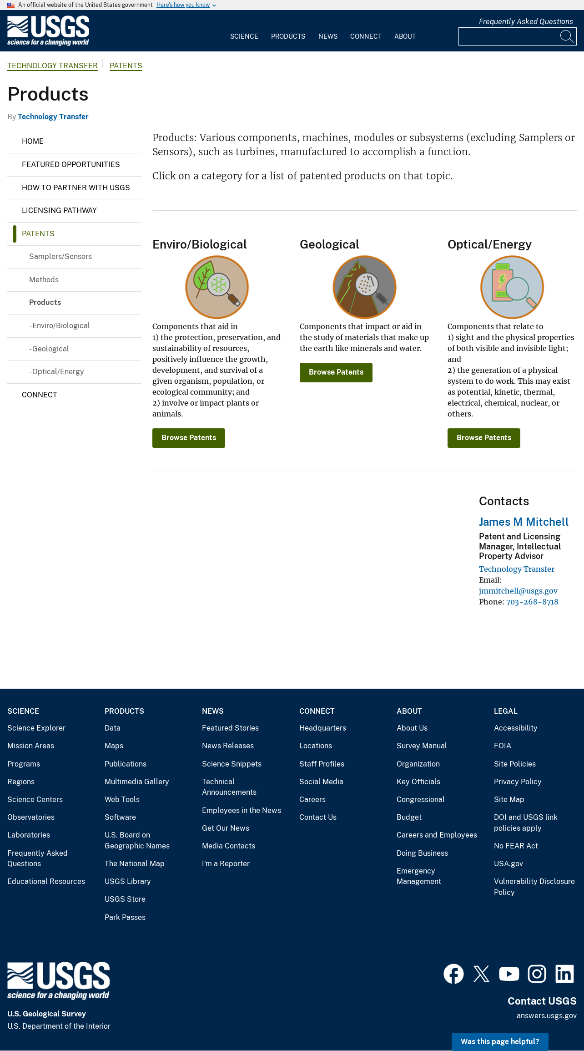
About (405, 36)
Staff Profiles (321, 764)
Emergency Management (419, 876)
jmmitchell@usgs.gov (518, 590)
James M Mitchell (524, 521)
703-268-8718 (532, 601)
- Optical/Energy (56, 371)
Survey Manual (422, 745)
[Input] (517, 36)
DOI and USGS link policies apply (526, 823)
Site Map (509, 799)
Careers (312, 799)
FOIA (502, 745)
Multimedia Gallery (137, 781)
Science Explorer (36, 728)
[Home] (48, 44)
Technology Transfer (52, 65)
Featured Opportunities (71, 164)
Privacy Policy (518, 781)
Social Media (321, 781)
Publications (125, 764)
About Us (412, 728)
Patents (126, 65)
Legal (506, 711)
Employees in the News (241, 810)
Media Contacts (228, 846)
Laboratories (28, 835)
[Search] (568, 36)
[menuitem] (244, 30)
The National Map (135, 863)
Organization (418, 764)
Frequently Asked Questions (526, 21)
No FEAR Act (516, 846)
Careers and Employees (437, 835)
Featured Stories (230, 728)
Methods (44, 279)
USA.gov (508, 863)
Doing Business (422, 853)
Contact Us (318, 817)
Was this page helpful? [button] (500, 1041)
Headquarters (322, 728)
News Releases (228, 745)
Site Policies (515, 764)
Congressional (421, 799)
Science (244, 36)
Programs (23, 764)
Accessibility (516, 728)
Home (33, 141)
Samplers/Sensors (60, 256)
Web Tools (122, 799)
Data (113, 728)
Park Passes (125, 917)
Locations (315, 745)
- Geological (49, 349)
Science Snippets (232, 764)
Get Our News (225, 828)
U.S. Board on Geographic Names (137, 840)
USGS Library (128, 881)
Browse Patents (188, 437)
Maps (114, 745)
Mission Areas (30, 745)
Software (120, 817)
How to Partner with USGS (76, 187)
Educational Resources (46, 881)
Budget (409, 817)
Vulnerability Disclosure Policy (534, 887)
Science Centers (35, 799)
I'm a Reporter (226, 863)
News (327, 36)
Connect (366, 36)
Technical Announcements (229, 787)
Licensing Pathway (59, 210)
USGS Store (125, 899)
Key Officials (418, 781)
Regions (21, 781)
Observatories (31, 817)
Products (288, 36)
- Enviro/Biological (59, 325)
